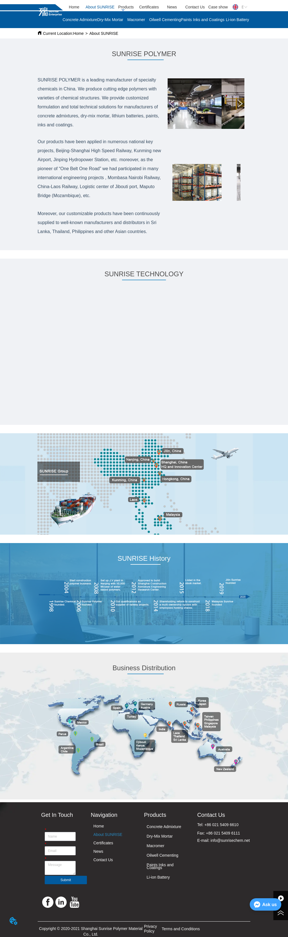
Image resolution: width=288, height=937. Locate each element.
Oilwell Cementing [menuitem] (165, 19)
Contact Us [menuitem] (195, 7)
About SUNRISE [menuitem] (100, 7)
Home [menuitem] (74, 7)
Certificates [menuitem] (149, 7)
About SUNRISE (103, 33)
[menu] (146, 7)
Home (78, 33)
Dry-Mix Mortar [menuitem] (110, 19)
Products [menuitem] (126, 7)
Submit (65, 880)
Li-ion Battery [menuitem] (237, 19)
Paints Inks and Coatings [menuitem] (202, 19)
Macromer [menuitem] (136, 19)
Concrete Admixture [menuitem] (80, 19)
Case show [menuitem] (218, 7)
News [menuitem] (172, 7)
